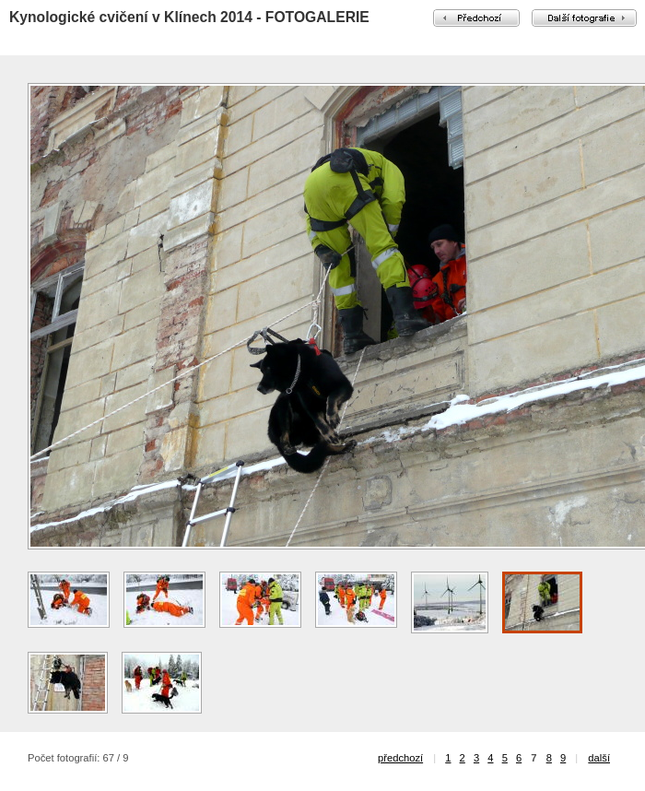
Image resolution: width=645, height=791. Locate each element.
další (599, 757)
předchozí (400, 757)
